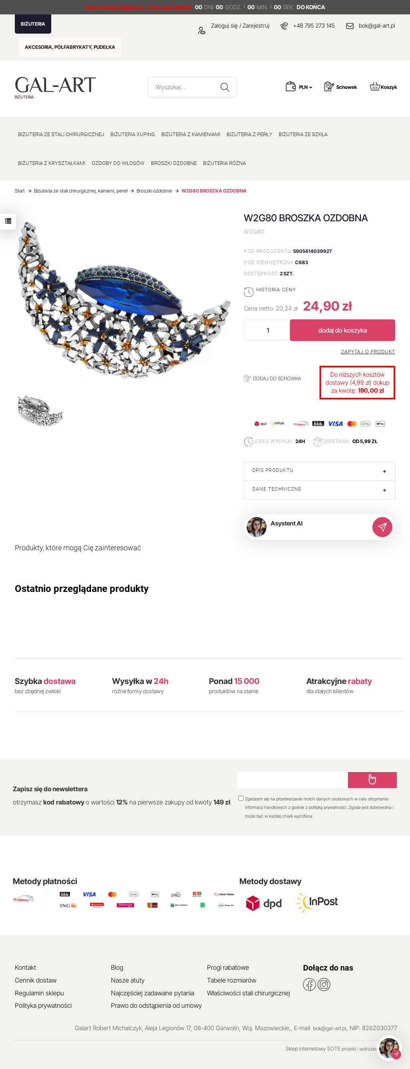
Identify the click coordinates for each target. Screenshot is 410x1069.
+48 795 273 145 (314, 25)
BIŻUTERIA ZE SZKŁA (303, 134)
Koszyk (383, 86)
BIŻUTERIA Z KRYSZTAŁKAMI (51, 163)
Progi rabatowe (228, 967)
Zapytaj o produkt (368, 351)
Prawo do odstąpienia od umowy (156, 1005)
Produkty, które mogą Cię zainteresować (78, 548)
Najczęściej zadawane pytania (152, 993)
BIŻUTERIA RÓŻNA (224, 163)
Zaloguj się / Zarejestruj (233, 25)
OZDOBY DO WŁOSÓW (118, 163)
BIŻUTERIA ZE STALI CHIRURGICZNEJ (61, 134)
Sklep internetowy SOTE (312, 1048)
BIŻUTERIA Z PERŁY (249, 134)
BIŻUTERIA (33, 24)
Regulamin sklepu (39, 993)
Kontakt (25, 967)
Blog (117, 967)
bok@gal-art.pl (377, 25)
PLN (305, 87)
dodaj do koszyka (342, 330)
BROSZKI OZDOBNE (174, 163)
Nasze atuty (128, 980)
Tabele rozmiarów (231, 980)
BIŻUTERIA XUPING (133, 134)
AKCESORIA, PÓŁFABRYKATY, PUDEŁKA (70, 47)
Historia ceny (276, 290)
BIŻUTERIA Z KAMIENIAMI (190, 134)
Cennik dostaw (35, 980)
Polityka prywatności (43, 1005)
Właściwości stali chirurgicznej (248, 993)
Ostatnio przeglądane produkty (82, 588)
